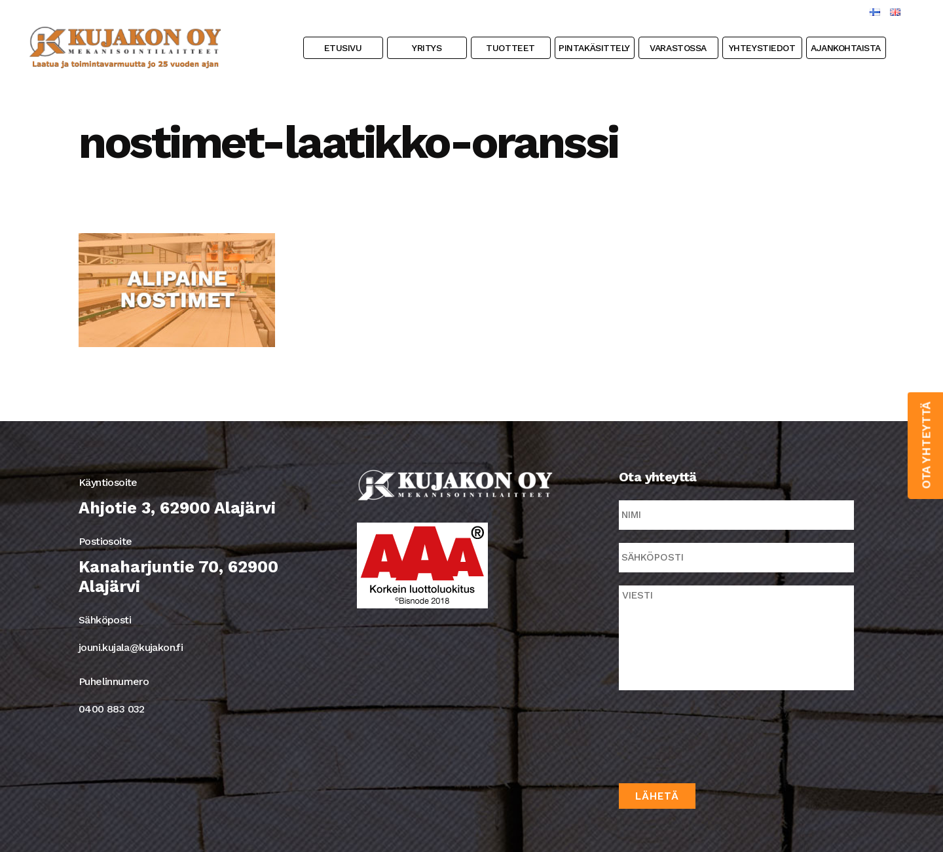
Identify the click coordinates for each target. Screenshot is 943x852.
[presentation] (718, 734)
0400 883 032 (112, 709)
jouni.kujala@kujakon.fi (131, 647)
